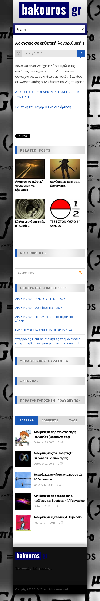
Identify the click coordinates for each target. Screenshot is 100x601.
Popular (27, 420)
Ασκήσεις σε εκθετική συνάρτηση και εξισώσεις (29, 185)
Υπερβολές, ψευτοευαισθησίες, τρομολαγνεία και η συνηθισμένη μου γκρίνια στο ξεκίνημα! (47, 341)
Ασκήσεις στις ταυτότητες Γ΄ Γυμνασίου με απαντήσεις (53, 456)
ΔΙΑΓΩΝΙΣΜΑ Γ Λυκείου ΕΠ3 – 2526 (38, 308)
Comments (50, 420)
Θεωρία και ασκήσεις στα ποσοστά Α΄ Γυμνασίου (58, 477)
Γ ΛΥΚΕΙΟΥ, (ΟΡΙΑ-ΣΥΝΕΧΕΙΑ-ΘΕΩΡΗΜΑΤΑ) (43, 330)
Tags (73, 420)
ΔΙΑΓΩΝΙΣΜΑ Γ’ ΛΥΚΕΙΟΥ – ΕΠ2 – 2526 (40, 299)
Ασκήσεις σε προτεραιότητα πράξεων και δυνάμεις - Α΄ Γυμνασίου (59, 498)
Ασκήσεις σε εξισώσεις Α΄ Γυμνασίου (58, 517)
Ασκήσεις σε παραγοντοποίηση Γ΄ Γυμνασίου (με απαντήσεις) (56, 434)
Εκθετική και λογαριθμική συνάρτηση (43, 107)
